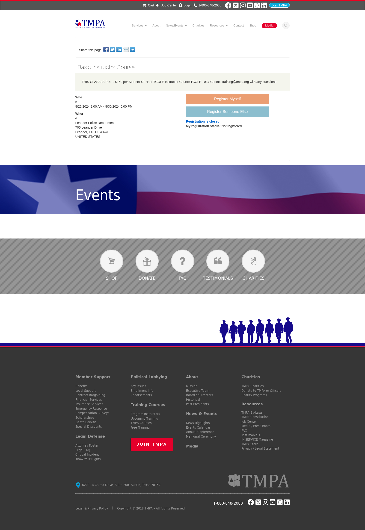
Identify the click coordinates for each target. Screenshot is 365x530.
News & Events (201, 414)
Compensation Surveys (92, 413)
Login (187, 5)
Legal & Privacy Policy (91, 508)
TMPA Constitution (255, 417)
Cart (148, 5)
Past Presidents (197, 404)
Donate (147, 278)
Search (286, 25)
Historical (193, 399)
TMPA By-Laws (252, 412)
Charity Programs (254, 395)
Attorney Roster (86, 445)
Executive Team (197, 390)
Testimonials (218, 278)
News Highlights (198, 423)
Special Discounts (88, 426)
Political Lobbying (149, 377)
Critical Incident (87, 454)
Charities (198, 25)
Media (269, 25)
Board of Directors (199, 395)
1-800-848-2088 (209, 5)
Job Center (166, 5)
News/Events (174, 25)
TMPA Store (249, 444)
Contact (238, 25)
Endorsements (141, 395)
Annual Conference (200, 432)
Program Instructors (145, 414)
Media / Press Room (255, 426)
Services (137, 25)
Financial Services (88, 399)
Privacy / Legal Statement (260, 448)
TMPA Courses (141, 423)
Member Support (92, 377)
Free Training (140, 427)
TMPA (90, 25)
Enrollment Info (142, 390)
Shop (252, 25)
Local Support (85, 390)
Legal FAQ (82, 450)
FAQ (183, 278)
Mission (191, 386)
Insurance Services (89, 404)
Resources (217, 25)
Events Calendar (198, 427)
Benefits (81, 386)
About (156, 25)
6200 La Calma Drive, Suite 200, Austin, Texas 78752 (118, 485)
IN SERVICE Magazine (257, 439)
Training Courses (148, 405)
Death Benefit (85, 422)
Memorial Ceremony (201, 436)
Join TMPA (279, 5)
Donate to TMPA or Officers (261, 390)
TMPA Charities (252, 386)
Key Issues (138, 386)
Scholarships (84, 417)
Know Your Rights (88, 459)
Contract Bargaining (90, 395)
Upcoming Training (144, 418)
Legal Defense (90, 436)
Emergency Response (91, 408)
